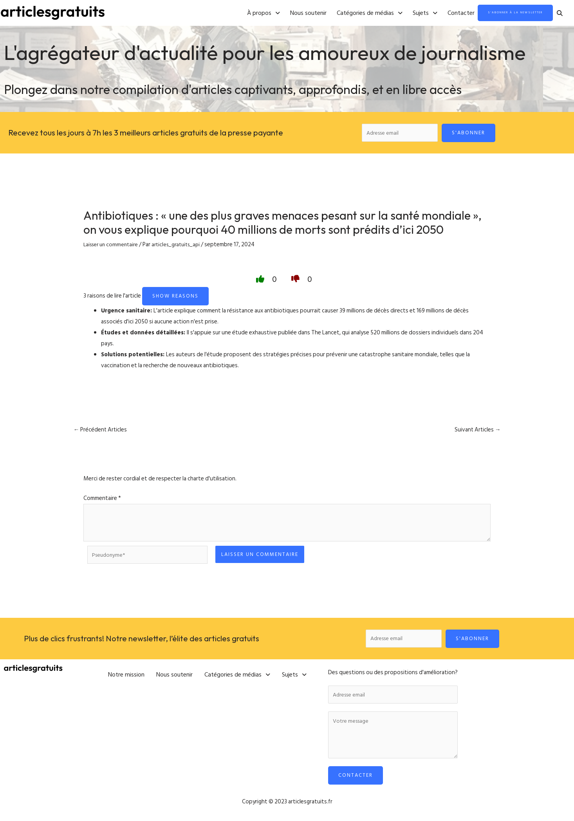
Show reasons (175, 298)
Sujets (393, 13)
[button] (231, 13)
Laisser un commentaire (112, 246)
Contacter (429, 13)
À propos (231, 13)
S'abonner (471, 133)
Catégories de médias (338, 13)
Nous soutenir (276, 13)
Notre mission (126, 676)
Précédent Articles (102, 432)
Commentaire (102, 501)
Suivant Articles (475, 432)
